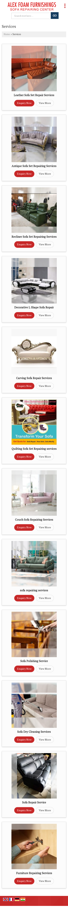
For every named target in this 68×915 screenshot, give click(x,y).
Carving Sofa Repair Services (34, 378)
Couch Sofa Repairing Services (34, 519)
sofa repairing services (34, 590)
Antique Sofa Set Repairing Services (34, 166)
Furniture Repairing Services (34, 873)
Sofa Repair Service (34, 802)
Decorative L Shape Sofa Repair (34, 307)
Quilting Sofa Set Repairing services (34, 449)
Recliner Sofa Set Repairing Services (34, 236)
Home (7, 34)
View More (45, 103)
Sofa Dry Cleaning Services (34, 731)
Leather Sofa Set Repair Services (34, 95)
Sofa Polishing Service (34, 661)
